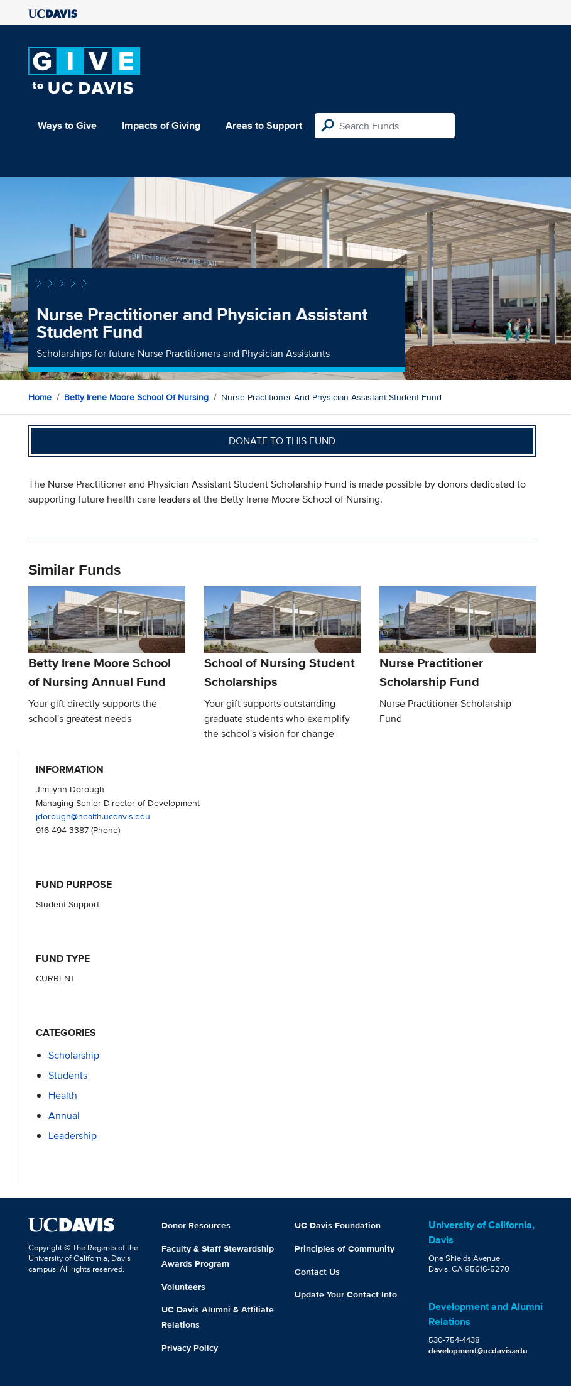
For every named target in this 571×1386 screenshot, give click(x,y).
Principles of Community (344, 1248)
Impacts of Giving (161, 125)
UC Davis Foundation (338, 1225)
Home (40, 397)
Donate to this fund (282, 441)
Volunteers (183, 1286)
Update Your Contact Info (346, 1294)
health (62, 1095)
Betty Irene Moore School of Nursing (136, 397)
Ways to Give (67, 125)
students (67, 1075)
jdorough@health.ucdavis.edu (93, 815)
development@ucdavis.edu (478, 1350)
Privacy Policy (189, 1347)
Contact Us (317, 1271)
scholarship (73, 1055)
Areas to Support (264, 125)
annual (64, 1115)
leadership (72, 1135)
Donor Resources (196, 1225)
